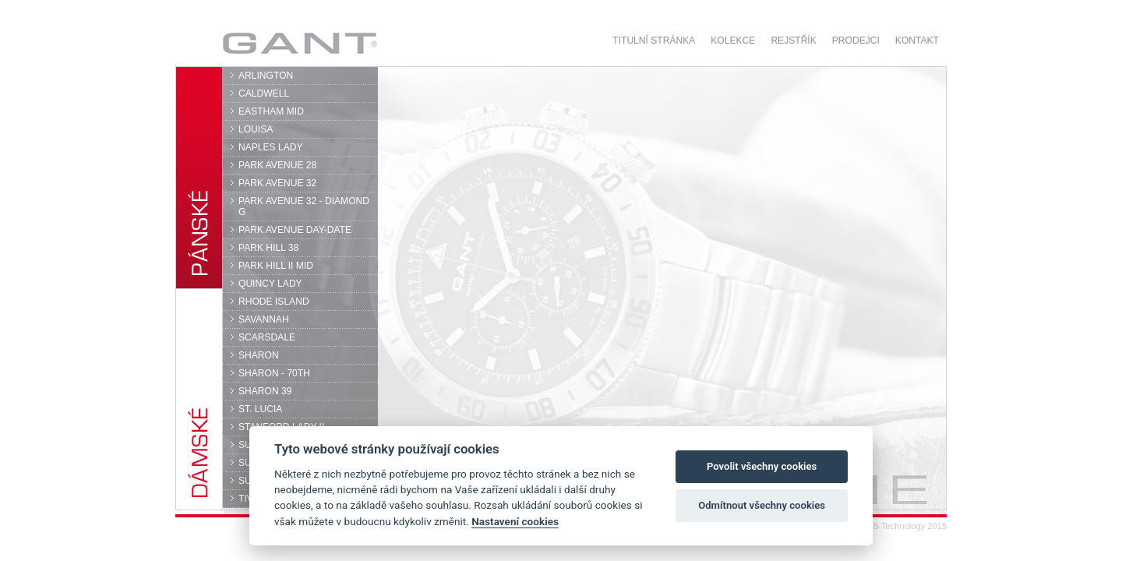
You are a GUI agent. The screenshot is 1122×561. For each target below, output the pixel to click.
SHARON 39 (264, 391)
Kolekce (733, 40)
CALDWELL (263, 93)
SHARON (258, 355)
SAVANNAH (263, 319)
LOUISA (255, 129)
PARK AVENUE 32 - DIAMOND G (303, 206)
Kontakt (917, 40)
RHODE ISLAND (273, 301)
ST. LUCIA (260, 409)
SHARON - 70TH (274, 373)
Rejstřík (793, 40)
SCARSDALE (266, 337)
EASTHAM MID (271, 111)
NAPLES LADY (270, 147)
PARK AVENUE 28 (277, 165)
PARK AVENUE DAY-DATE (294, 229)
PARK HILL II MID (275, 265)
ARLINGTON (265, 75)
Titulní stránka (653, 40)
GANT (299, 43)
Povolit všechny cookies (762, 466)
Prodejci (856, 40)
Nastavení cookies (515, 521)
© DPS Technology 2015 (899, 526)
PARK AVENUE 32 (277, 183)
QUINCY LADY (270, 283)
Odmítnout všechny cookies (761, 505)
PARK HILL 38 (268, 247)
